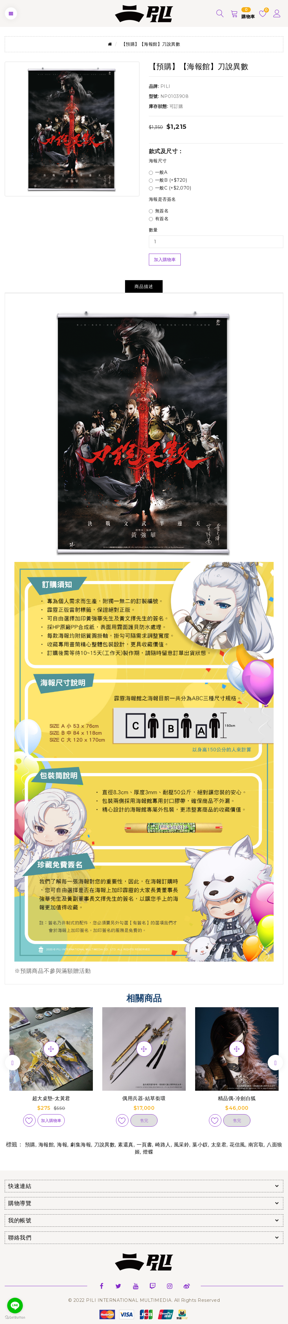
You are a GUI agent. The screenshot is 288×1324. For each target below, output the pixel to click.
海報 (62, 1145)
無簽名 (159, 211)
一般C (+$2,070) (170, 188)
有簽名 (159, 218)
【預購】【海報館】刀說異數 (150, 44)
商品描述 (143, 286)
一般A (158, 172)
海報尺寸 (158, 161)
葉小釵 (200, 1145)
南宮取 (256, 1145)
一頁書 (144, 1145)
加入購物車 (165, 259)
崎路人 (163, 1145)
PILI (165, 86)
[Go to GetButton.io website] (15, 1318)
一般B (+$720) (168, 180)
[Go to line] (15, 1305)
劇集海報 (80, 1145)
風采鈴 (181, 1145)
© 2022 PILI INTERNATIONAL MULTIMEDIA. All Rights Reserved (144, 1300)
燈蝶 (148, 1152)
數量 (153, 230)
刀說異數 (104, 1145)
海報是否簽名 (162, 199)
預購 (30, 1145)
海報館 (46, 1145)
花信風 (237, 1145)
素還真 (126, 1145)
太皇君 (219, 1145)
